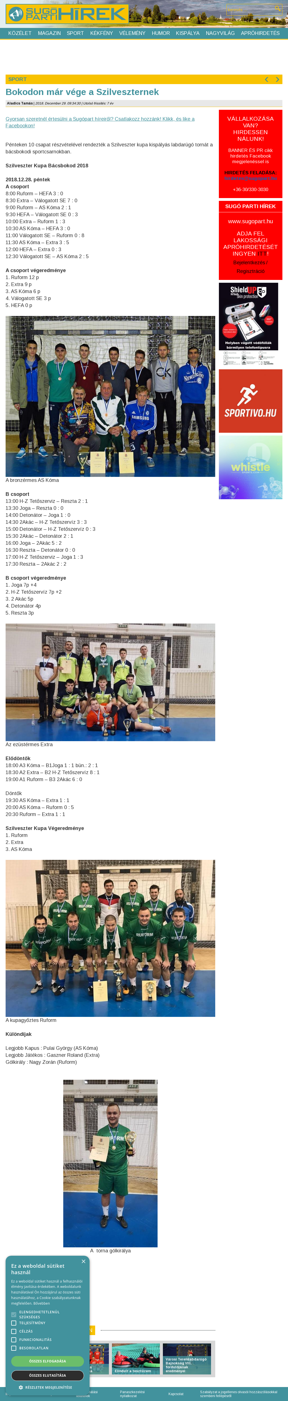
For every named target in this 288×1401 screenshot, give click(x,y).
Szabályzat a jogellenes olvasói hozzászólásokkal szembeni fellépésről (238, 1394)
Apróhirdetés (260, 33)
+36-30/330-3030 (250, 189)
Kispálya (188, 33)
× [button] (83, 1262)
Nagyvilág (220, 33)
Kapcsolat (175, 1394)
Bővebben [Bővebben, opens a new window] (41, 1303)
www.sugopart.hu (250, 221)
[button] (47, 1387)
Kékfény (101, 33)
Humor (161, 33)
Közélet (20, 33)
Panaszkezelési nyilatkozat (132, 1394)
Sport (75, 33)
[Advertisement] (144, 56)
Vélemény (132, 33)
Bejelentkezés (249, 262)
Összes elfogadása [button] (47, 1361)
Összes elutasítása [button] (47, 1375)
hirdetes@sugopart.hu (250, 178)
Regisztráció (250, 271)
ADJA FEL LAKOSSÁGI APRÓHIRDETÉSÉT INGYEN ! (250, 243)
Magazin (49, 33)
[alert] (48, 1325)
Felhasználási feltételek (87, 1394)
